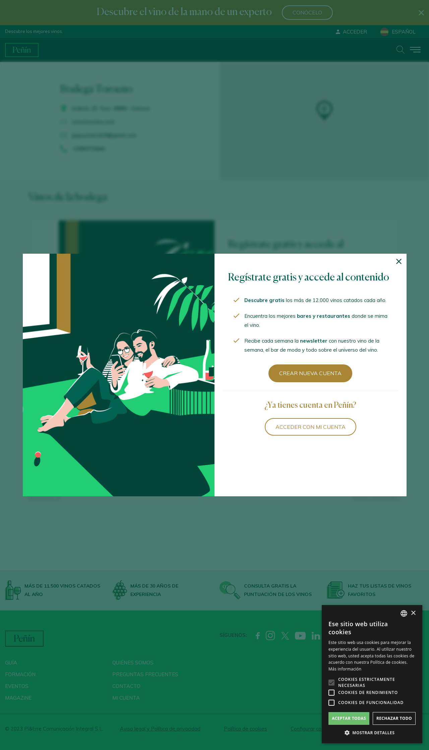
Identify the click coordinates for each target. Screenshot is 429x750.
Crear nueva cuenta (310, 373)
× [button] (413, 613)
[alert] (372, 674)
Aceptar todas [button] (349, 718)
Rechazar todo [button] (394, 718)
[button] (372, 733)
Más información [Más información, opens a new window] (344, 669)
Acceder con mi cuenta (310, 426)
